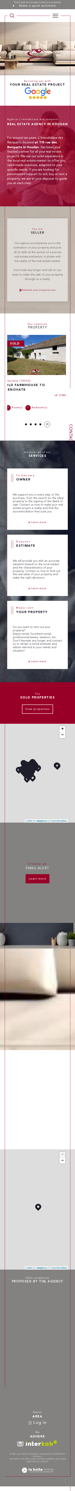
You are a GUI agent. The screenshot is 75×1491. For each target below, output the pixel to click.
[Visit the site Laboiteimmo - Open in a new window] (37, 1474)
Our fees (13, 1459)
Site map (24, 1459)
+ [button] (62, 729)
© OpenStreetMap (58, 821)
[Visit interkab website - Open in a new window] (41, 1443)
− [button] (62, 735)
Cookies (44, 1462)
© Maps (40, 821)
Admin (50, 1459)
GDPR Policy (32, 1462)
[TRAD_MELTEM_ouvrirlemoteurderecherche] (12, 15)
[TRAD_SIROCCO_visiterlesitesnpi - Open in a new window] (20, 1444)
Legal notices (38, 1459)
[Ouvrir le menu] (55, 15)
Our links (60, 1459)
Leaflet (29, 821)
